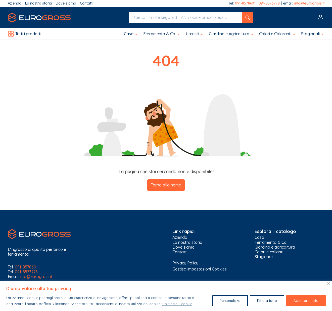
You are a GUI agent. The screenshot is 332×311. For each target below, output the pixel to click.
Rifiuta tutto (267, 300)
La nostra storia (38, 3)
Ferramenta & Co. (271, 242)
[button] (131, 33)
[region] (166, 296)
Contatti (86, 3)
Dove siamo (66, 3)
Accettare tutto (306, 300)
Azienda (14, 3)
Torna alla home (166, 184)
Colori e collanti (269, 252)
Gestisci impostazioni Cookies (199, 268)
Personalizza (230, 300)
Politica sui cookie (177, 303)
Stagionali (264, 256)
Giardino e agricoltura (275, 247)
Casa (259, 237)
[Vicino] (328, 283)
